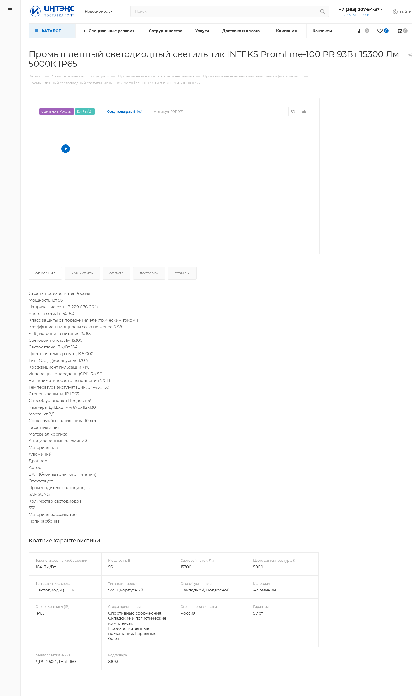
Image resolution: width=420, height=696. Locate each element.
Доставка (149, 273)
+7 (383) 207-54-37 (359, 9)
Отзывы (182, 273)
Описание (45, 273)
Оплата (116, 273)
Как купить (82, 273)
